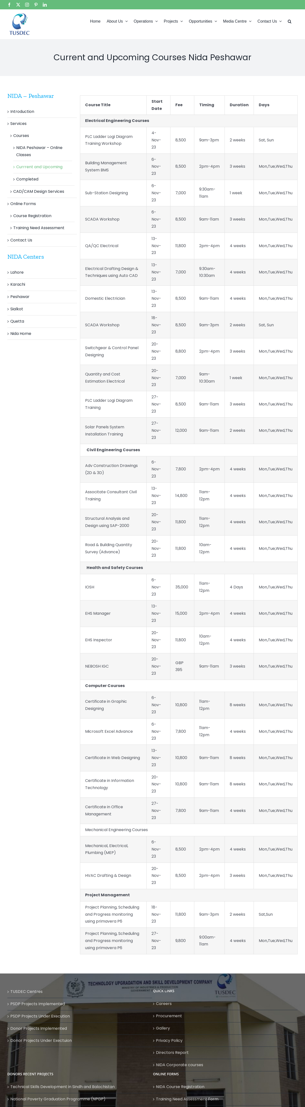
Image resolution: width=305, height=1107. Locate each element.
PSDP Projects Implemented (37, 1004)
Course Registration (32, 216)
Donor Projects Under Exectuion (41, 1040)
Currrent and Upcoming (39, 167)
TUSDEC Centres (26, 991)
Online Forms (23, 204)
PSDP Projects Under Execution (40, 1016)
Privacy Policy (169, 1040)
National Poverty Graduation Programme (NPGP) (58, 1099)
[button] (289, 20)
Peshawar (20, 296)
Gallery (163, 1028)
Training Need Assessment (38, 228)
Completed (27, 179)
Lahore (17, 272)
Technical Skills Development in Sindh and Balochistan (62, 1087)
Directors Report (172, 1052)
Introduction (22, 111)
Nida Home (20, 333)
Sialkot (16, 309)
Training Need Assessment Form (187, 1099)
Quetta (17, 321)
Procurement (169, 1016)
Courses (21, 135)
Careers (164, 1003)
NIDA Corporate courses (179, 1065)
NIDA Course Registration (180, 1087)
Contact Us (21, 240)
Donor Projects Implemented (38, 1028)
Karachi (17, 284)
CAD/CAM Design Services (38, 191)
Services (18, 123)
